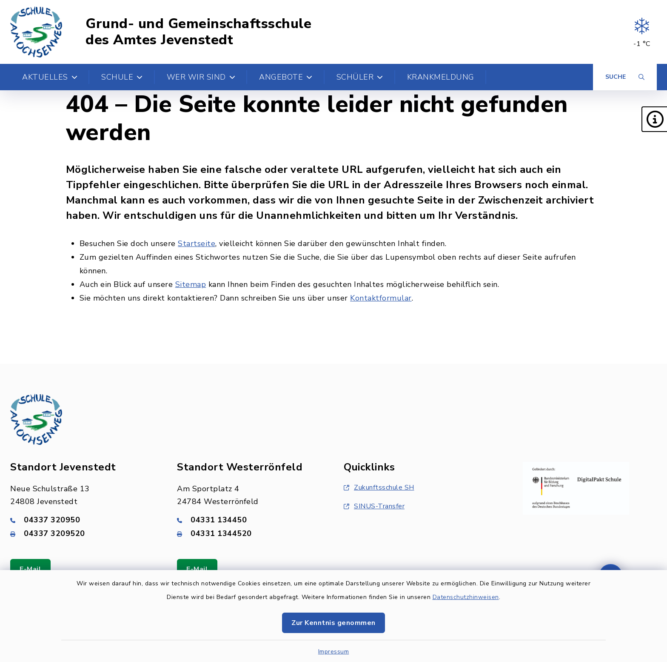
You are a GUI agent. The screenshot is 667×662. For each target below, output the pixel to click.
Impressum (333, 652)
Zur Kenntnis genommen (333, 623)
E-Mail (30, 569)
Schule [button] (122, 77)
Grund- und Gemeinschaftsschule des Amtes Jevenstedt (198, 32)
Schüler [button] (359, 77)
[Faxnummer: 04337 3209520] (83, 533)
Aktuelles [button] (49, 77)
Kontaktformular (381, 298)
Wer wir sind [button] (201, 77)
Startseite (196, 243)
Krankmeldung (440, 77)
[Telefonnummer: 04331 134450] (250, 520)
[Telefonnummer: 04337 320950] (83, 520)
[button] (654, 119)
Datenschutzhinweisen (466, 597)
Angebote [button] (286, 77)
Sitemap (190, 284)
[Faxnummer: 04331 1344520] (250, 533)
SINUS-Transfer (374, 506)
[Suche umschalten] (625, 77)
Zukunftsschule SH (379, 487)
